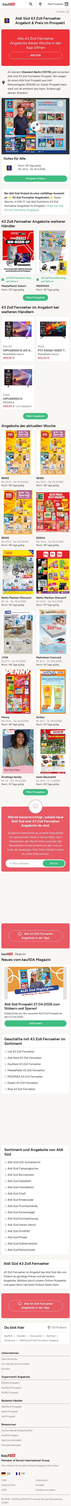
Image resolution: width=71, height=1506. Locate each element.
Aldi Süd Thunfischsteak (21, 1206)
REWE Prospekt (9, 1392)
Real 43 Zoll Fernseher (19, 1089)
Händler (21, 1336)
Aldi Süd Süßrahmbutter (20, 1243)
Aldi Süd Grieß (14, 1193)
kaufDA (8, 1336)
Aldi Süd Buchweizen (19, 1174)
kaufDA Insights (10, 1435)
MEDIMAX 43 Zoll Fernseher (23, 1076)
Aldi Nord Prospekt (11, 1406)
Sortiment (9, 1340)
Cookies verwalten (46, 1489)
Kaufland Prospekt (11, 1387)
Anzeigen (63, 11)
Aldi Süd (51, 1336)
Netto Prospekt (9, 1411)
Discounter (36, 1336)
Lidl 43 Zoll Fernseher (19, 1051)
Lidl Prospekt (8, 1416)
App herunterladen (11, 1440)
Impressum (42, 1480)
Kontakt (40, 1485)
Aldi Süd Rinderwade (18, 1199)
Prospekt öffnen (35, 178)
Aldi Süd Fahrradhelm (19, 1187)
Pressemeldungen (11, 1445)
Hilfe (4, 1480)
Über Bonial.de (9, 1359)
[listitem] (18, 261)
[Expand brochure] (35, 126)
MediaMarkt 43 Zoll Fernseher (24, 1070)
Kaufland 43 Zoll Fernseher (22, 1064)
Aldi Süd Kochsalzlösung (21, 1218)
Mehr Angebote (35, 416)
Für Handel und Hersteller (15, 1363)
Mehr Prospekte (35, 297)
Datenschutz (41, 853)
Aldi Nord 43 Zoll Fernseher (23, 1057)
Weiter (54, 863)
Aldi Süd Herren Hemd (20, 1224)
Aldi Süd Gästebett (17, 1181)
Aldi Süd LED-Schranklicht (22, 1162)
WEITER (35, 55)
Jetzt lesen (35, 1023)
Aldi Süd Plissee (15, 1237)
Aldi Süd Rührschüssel (19, 1249)
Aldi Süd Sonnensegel (19, 1212)
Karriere (5, 1368)
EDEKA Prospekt (10, 1382)
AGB (3, 1489)
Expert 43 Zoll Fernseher (21, 1082)
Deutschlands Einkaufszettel (16, 1430)
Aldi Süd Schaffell (17, 1231)
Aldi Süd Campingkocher (21, 1168)
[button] (35, 141)
